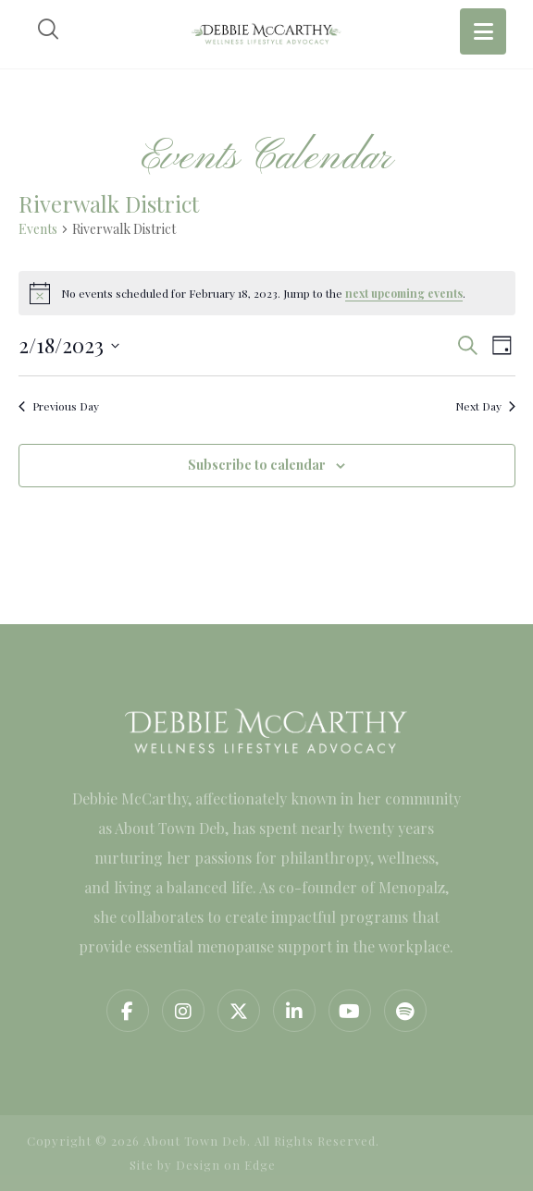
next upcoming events (404, 293)
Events (38, 229)
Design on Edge (226, 1165)
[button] (127, 1010)
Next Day (485, 406)
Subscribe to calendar (257, 464)
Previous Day (59, 406)
